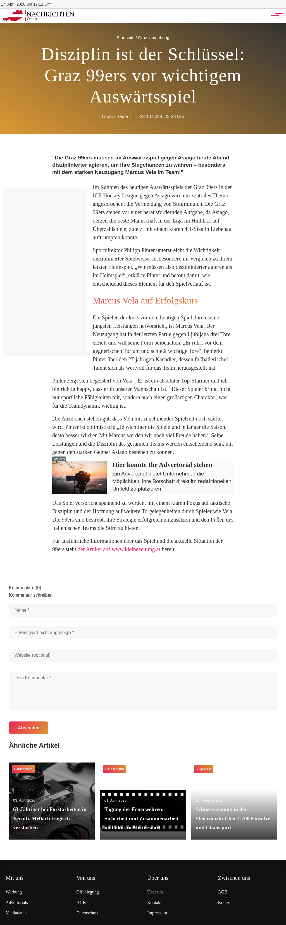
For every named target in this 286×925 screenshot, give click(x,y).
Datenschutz (88, 912)
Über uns (155, 892)
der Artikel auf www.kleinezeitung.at (119, 549)
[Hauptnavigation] (275, 15)
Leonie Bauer (115, 116)
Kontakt (154, 902)
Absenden (28, 727)
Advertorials (17, 902)
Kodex (224, 902)
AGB (81, 902)
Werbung (14, 892)
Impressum (157, 912)
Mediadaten (16, 912)
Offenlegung (88, 892)
